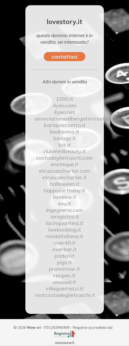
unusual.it (64, 282)
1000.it (64, 99)
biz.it (64, 144)
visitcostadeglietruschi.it (65, 295)
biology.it (64, 138)
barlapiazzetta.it (65, 125)
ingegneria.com (64, 210)
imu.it (64, 203)
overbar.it (64, 249)
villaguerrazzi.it (64, 288)
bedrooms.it (64, 131)
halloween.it (65, 184)
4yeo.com (64, 105)
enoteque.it (64, 164)
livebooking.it (64, 229)
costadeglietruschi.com (64, 157)
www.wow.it (64, 343)
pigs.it (64, 262)
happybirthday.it (64, 190)
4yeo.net (64, 112)
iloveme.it (64, 197)
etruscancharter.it (64, 177)
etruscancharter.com (64, 171)
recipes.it (64, 275)
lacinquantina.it (64, 223)
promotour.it (64, 269)
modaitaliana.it (64, 236)
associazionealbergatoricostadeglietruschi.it (65, 118)
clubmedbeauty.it (64, 151)
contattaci (64, 56)
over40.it (65, 242)
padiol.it (65, 255)
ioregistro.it (64, 216)
